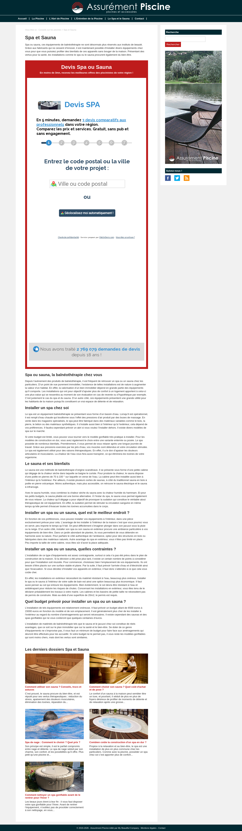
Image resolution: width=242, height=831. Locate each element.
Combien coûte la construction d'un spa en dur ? (118, 742)
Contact (139, 18)
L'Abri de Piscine (59, 18)
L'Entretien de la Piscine (88, 18)
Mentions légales (149, 828)
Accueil (22, 18)
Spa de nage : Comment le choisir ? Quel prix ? (52, 742)
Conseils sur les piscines (49, 30)
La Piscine (38, 18)
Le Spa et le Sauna (119, 18)
